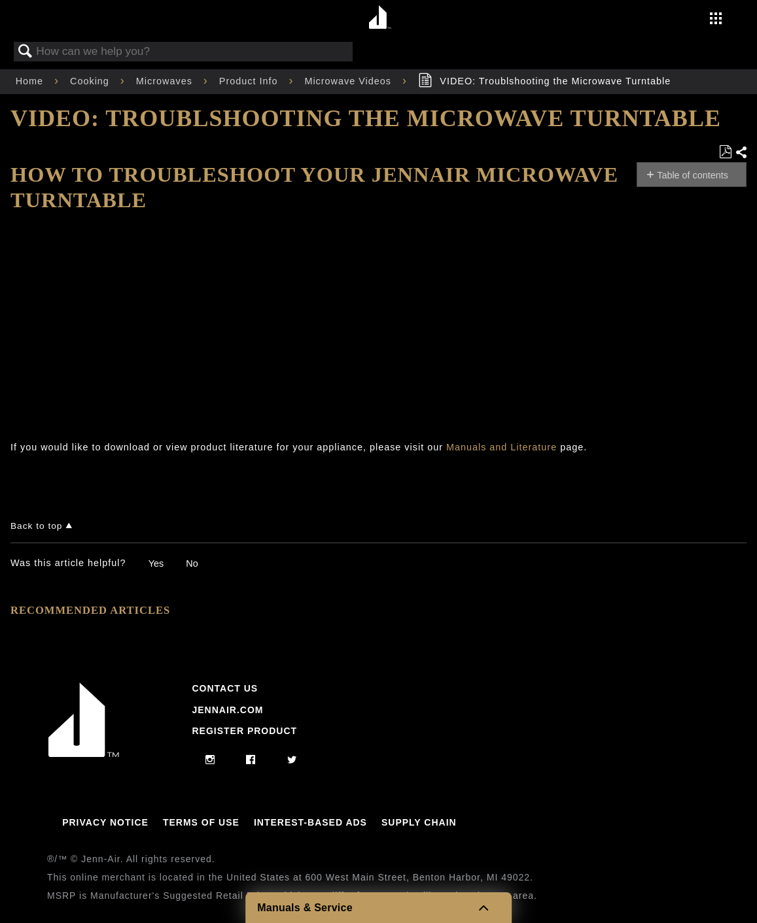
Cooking (91, 81)
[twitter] (292, 760)
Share (741, 152)
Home (31, 81)
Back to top (36, 526)
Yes (156, 563)
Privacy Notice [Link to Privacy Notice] (105, 822)
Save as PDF (725, 152)
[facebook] (251, 760)
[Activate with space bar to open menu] (715, 19)
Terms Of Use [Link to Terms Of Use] (201, 822)
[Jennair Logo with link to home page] (83, 754)
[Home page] (380, 18)
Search (25, 52)
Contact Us (225, 688)
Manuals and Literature (501, 447)
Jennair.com (227, 710)
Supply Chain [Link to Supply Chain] (419, 822)
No (192, 563)
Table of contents (692, 175)
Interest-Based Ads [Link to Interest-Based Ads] (310, 822)
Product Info (250, 81)
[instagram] (210, 760)
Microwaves (166, 81)
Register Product (244, 731)
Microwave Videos (349, 81)
